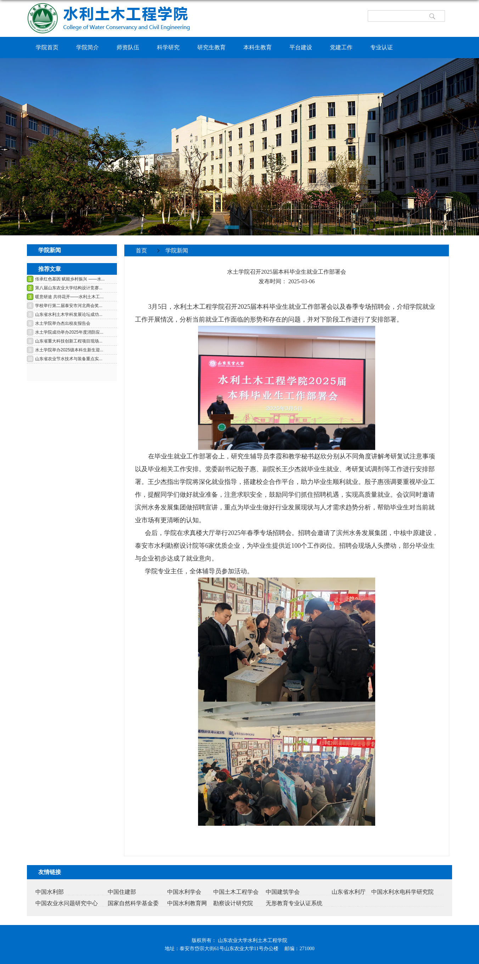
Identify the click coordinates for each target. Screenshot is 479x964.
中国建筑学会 (283, 892)
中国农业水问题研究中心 (66, 903)
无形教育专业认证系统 (294, 903)
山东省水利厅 (349, 892)
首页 (141, 250)
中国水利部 (49, 892)
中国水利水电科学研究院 (402, 892)
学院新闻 (176, 250)
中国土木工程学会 (236, 892)
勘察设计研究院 (233, 903)
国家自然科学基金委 (133, 903)
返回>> (436, 262)
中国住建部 (122, 892)
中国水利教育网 (187, 903)
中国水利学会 (184, 892)
